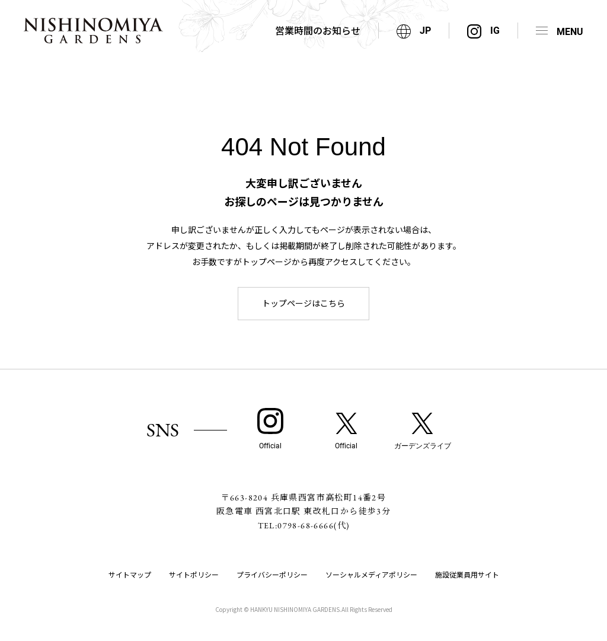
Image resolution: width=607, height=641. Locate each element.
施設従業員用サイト (467, 574)
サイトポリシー (194, 574)
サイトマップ (129, 574)
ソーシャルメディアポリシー (371, 574)
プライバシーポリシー (272, 574)
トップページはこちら (303, 303)
